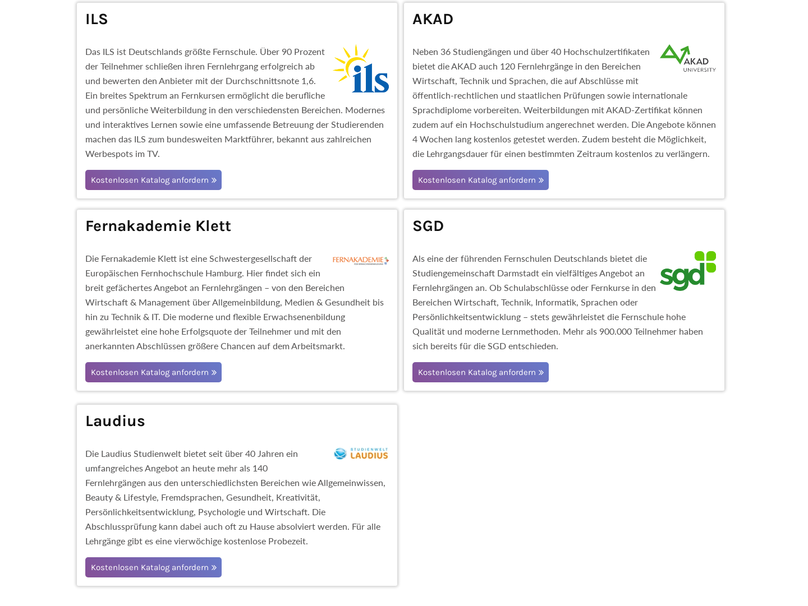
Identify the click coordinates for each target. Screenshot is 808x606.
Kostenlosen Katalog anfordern (150, 180)
